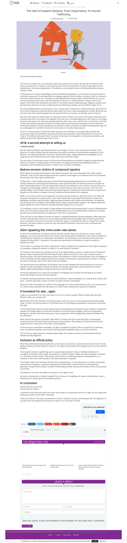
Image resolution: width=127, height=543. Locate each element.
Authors (46, 2)
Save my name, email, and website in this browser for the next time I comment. (63, 520)
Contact (59, 2)
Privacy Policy (67, 535)
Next (29, 474)
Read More (102, 541)
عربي (70, 2)
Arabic (76, 535)
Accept (95, 541)
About (34, 2)
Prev (24, 474)
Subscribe (100, 412)
